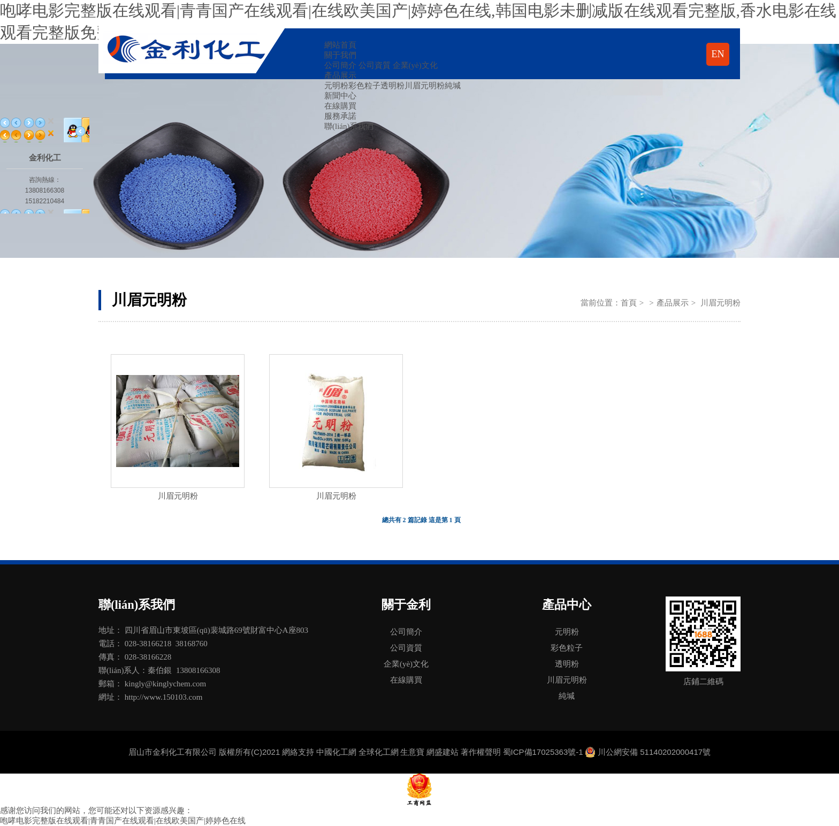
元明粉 (336, 85)
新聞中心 (340, 95)
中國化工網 (336, 751)
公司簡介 (340, 65)
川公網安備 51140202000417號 (654, 751)
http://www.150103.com (164, 697)
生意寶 (412, 751)
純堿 (453, 85)
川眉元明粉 (425, 85)
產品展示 (340, 75)
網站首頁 (340, 45)
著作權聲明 (481, 751)
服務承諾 (340, 116)
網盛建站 (442, 751)
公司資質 (375, 65)
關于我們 (340, 55)
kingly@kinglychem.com (166, 683)
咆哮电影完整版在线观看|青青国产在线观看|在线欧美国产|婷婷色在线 (123, 820)
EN (718, 54)
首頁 (629, 303)
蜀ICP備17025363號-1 (543, 751)
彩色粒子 (364, 85)
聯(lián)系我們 (348, 126)
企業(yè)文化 (415, 65)
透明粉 (392, 85)
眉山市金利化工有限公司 (172, 751)
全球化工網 (379, 751)
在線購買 (340, 106)
